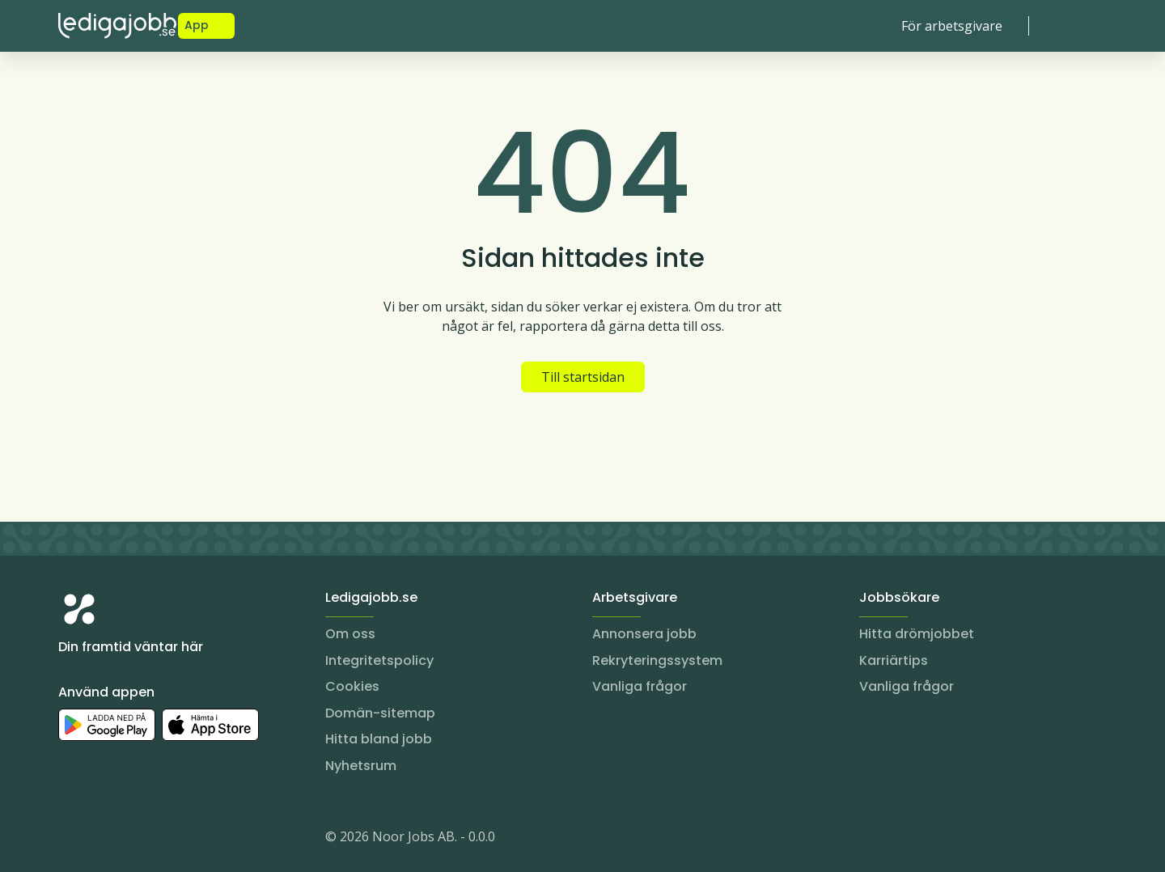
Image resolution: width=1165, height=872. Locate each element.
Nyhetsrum (360, 765)
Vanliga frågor (639, 686)
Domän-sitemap (380, 713)
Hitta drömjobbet (916, 633)
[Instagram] (71, 840)
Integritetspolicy (379, 660)
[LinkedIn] (103, 840)
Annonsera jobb (644, 633)
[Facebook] (136, 840)
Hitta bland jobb (378, 739)
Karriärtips (893, 660)
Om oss (350, 633)
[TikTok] (168, 840)
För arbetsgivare (951, 26)
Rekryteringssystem (657, 660)
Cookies (352, 686)
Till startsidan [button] (583, 377)
